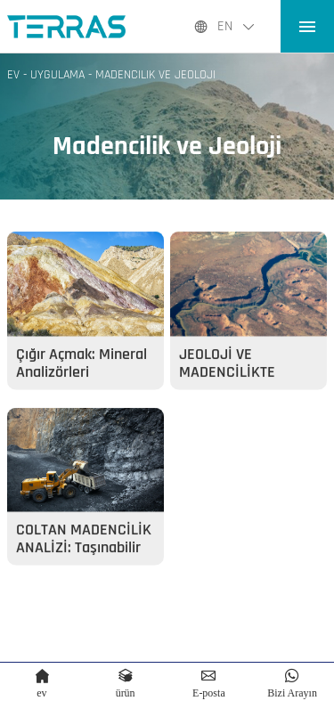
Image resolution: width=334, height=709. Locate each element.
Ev (13, 75)
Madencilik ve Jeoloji (155, 75)
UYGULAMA (57, 75)
